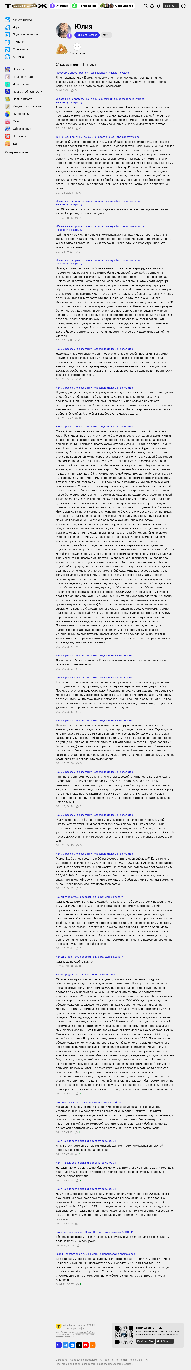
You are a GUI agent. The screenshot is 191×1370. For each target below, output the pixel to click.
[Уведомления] (152, 5)
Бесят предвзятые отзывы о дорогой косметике (85, 974)
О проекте (106, 1360)
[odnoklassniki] (93, 1345)
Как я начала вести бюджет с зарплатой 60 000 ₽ (86, 1141)
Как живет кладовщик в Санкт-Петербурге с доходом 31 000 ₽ (94, 1232)
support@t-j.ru (77, 1328)
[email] (59, 1345)
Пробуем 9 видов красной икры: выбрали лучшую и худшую (93, 73)
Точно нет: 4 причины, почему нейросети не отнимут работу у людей (98, 137)
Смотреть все (16, 152)
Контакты (121, 1360)
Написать (171, 6)
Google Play (145, 1341)
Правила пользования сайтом (115, 1364)
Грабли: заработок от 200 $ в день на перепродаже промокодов (95, 1254)
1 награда (89, 64)
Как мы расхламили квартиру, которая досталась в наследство (94, 349)
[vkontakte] (72, 1345)
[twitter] (79, 1345)
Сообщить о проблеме (84, 1360)
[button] (69, 36)
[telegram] (66, 1345)
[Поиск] (145, 5)
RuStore (162, 1341)
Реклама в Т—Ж (139, 1360)
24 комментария (67, 64)
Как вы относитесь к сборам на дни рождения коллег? (89, 897)
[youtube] (86, 1345)
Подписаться (87, 35)
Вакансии (62, 1360)
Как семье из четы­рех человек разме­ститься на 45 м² (88, 1102)
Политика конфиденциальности (75, 1364)
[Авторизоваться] (183, 5)
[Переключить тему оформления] (158, 5)
